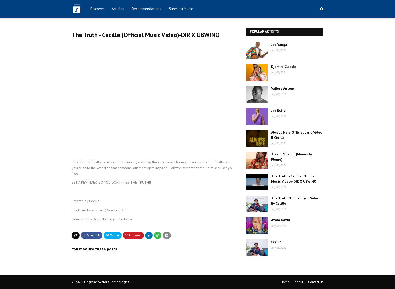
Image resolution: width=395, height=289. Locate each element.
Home (285, 282)
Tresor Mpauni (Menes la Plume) (291, 157)
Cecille (276, 242)
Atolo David (280, 220)
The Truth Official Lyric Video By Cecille (295, 201)
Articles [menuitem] (118, 8)
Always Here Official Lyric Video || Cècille (296, 135)
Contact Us (315, 282)
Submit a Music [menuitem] (181, 8)
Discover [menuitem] (97, 8)
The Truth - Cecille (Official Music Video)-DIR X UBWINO (293, 179)
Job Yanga (279, 44)
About (298, 282)
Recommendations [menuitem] (146, 8)
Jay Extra (278, 110)
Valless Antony (283, 88)
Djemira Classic (283, 66)
